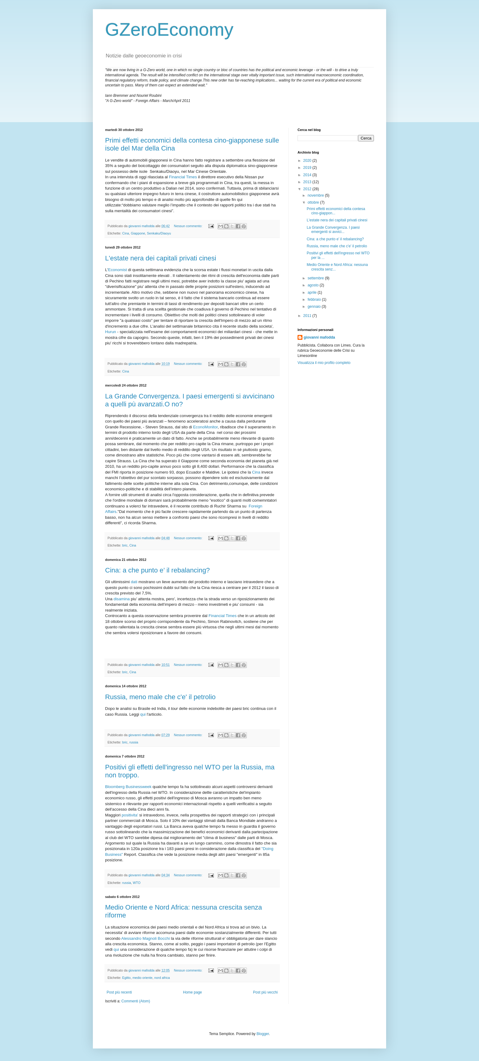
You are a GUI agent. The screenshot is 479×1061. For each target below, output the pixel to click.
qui (143, 714)
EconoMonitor (205, 427)
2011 (308, 316)
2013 (308, 182)
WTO (137, 883)
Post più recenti (119, 992)
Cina (125, 233)
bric (124, 545)
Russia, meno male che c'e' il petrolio (160, 697)
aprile (313, 292)
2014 (308, 175)
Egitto (126, 977)
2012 (308, 189)
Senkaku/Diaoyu (159, 233)
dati (134, 582)
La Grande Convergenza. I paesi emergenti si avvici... (333, 229)
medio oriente (142, 977)
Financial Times (183, 177)
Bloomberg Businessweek (128, 786)
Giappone (138, 233)
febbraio (315, 299)
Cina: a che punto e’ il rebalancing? (157, 570)
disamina (122, 599)
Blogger (263, 1034)
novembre (316, 195)
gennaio (315, 306)
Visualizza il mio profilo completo (324, 363)
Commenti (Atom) (135, 1001)
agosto (314, 285)
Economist (117, 269)
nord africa (162, 977)
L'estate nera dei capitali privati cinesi (160, 258)
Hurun (110, 331)
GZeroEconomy (169, 29)
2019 (308, 167)
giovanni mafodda (319, 337)
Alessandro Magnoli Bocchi (145, 938)
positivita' (130, 815)
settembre (316, 278)
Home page (192, 992)
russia (133, 742)
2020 (308, 160)
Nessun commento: (188, 226)
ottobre (314, 202)
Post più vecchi (265, 992)
